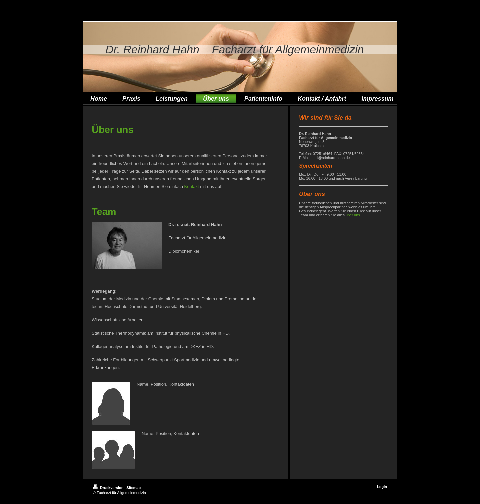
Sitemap (133, 488)
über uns (353, 215)
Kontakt (191, 186)
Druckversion (108, 488)
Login (382, 487)
